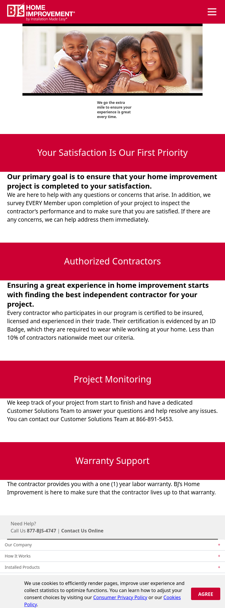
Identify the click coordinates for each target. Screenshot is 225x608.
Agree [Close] (205, 594)
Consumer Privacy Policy (120, 597)
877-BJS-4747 (41, 530)
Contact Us (74, 530)
